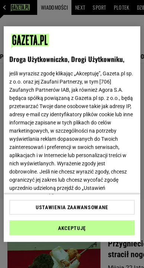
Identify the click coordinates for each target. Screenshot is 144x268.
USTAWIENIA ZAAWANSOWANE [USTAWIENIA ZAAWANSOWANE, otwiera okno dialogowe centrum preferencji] (72, 207)
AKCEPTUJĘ (72, 228)
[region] (72, 134)
